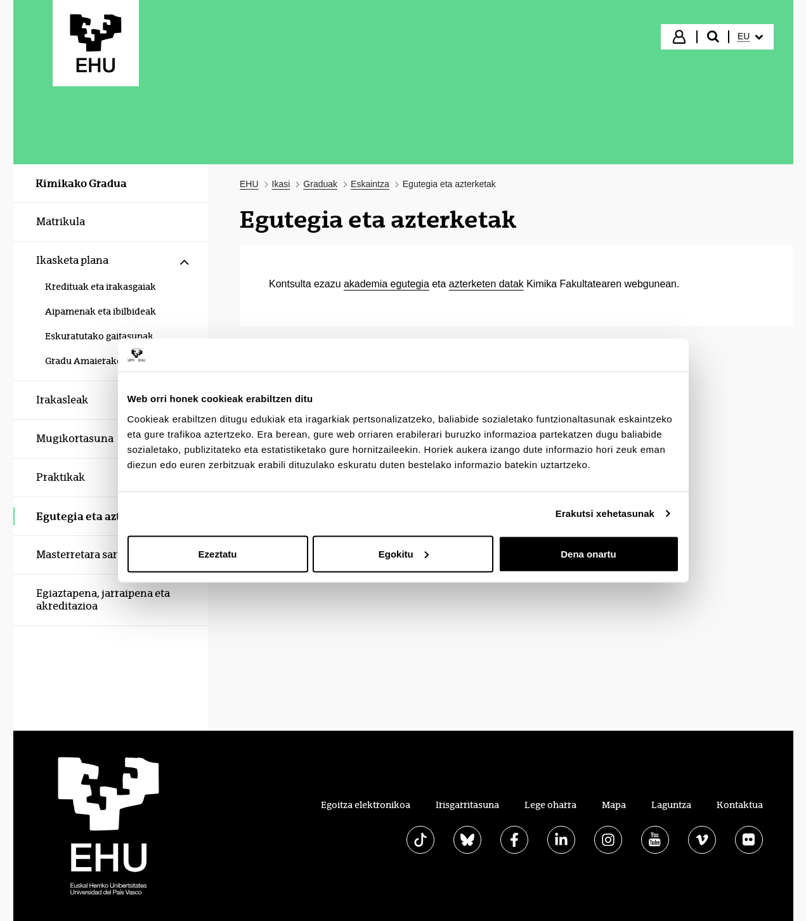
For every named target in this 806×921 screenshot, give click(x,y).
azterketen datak (486, 283)
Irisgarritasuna (467, 805)
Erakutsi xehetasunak (605, 513)
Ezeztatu (217, 553)
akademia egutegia (386, 283)
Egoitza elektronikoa (365, 805)
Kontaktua (740, 805)
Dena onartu (588, 553)
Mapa (614, 805)
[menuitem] (750, 36)
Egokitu (404, 553)
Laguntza (671, 805)
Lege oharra (550, 805)
